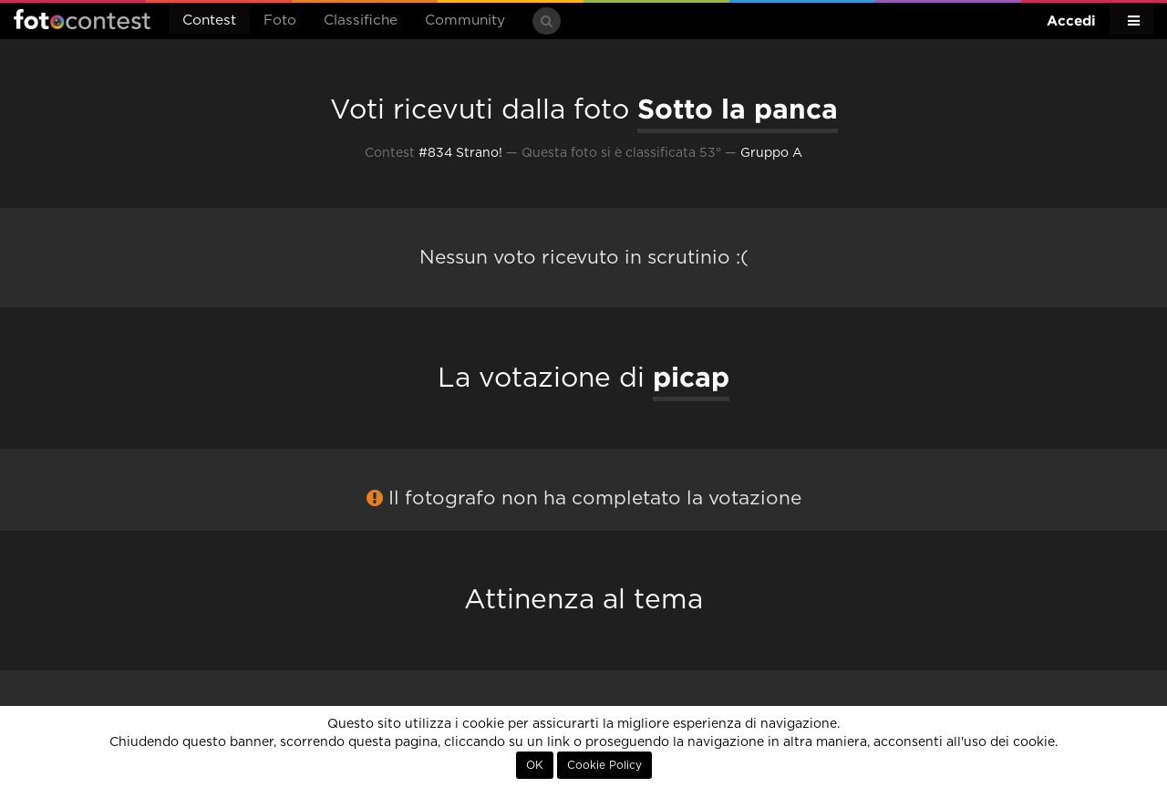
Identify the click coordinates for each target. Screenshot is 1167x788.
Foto (279, 20)
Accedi (1071, 20)
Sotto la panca (737, 108)
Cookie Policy (604, 765)
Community (465, 20)
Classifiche (361, 20)
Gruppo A (771, 153)
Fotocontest (82, 19)
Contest (209, 20)
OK (534, 765)
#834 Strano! (460, 153)
